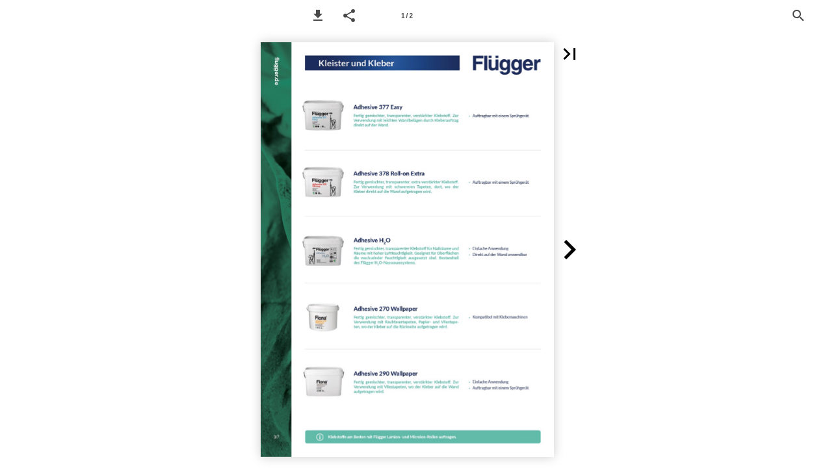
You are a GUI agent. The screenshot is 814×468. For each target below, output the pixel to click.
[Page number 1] (407, 15)
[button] (318, 15)
